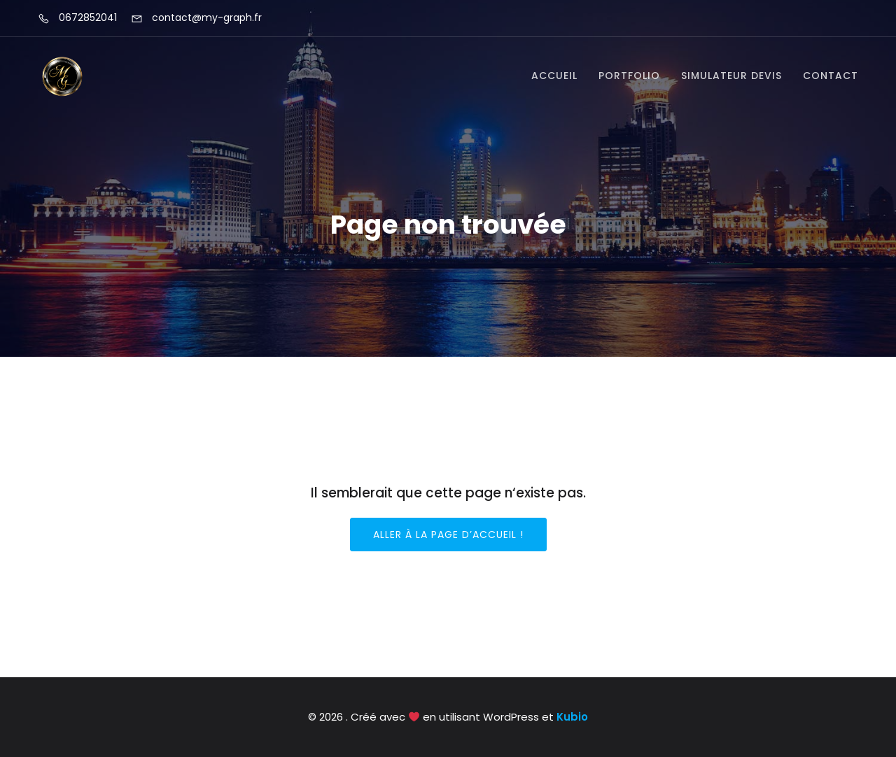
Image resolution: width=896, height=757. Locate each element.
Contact (830, 76)
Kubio (572, 716)
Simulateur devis (731, 76)
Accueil (554, 76)
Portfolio (629, 76)
